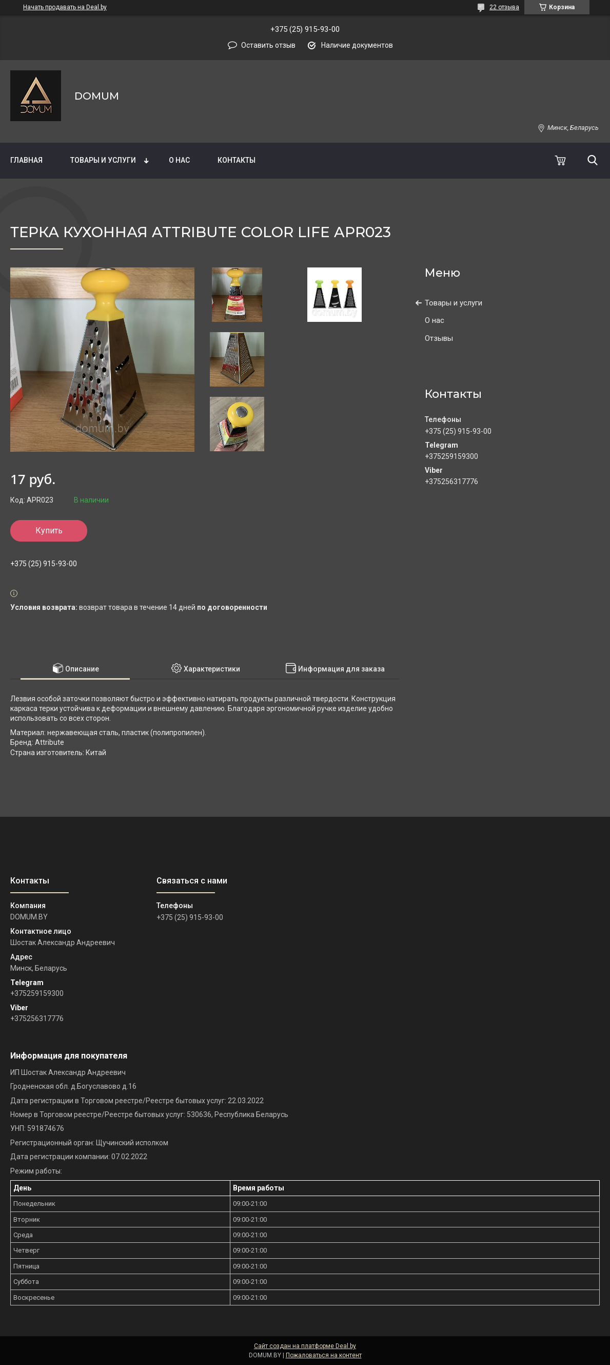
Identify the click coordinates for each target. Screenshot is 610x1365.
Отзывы (439, 338)
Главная (26, 160)
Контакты (236, 160)
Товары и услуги (103, 160)
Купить (49, 530)
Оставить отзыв (268, 45)
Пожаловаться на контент (324, 1355)
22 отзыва (504, 7)
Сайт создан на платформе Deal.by (305, 1346)
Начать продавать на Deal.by (65, 7)
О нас (179, 160)
